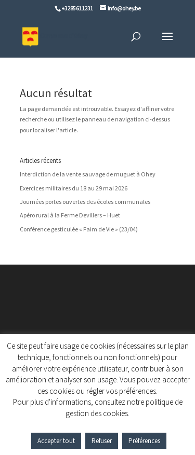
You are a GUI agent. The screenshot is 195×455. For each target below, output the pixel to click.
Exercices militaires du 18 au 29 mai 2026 (73, 188)
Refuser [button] (102, 440)
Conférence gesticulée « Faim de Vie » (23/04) (79, 229)
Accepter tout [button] (56, 440)
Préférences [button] (144, 440)
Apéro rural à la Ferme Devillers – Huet (70, 215)
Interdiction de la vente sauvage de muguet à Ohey (87, 174)
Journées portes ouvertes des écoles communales (85, 201)
